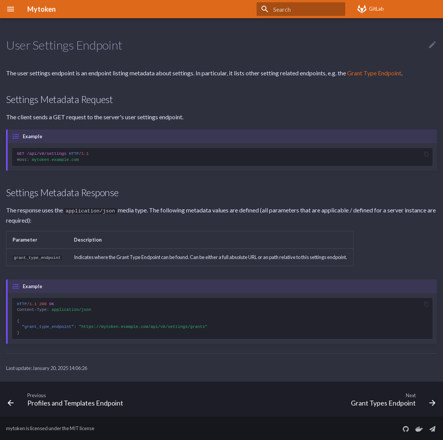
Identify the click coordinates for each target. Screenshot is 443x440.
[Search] (301, 9)
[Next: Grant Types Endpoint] (391, 398)
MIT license (82, 428)
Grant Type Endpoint (374, 72)
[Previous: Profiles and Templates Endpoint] (67, 398)
